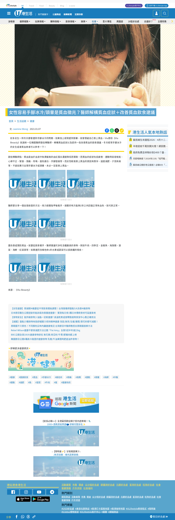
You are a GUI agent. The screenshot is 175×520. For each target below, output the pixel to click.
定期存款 (79, 14)
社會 (94, 21)
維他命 (59, 377)
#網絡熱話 (113, 511)
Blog (62, 5)
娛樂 (83, 21)
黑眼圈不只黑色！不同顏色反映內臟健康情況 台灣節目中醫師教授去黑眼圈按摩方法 (51, 325)
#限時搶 (151, 508)
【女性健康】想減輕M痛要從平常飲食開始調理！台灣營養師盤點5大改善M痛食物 (50, 308)
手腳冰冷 (47, 377)
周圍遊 (119, 21)
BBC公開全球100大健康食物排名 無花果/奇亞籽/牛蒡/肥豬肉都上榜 (44, 334)
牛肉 (48, 382)
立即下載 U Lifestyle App (158, 5)
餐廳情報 (66, 488)
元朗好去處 (122, 484)
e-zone (72, 5)
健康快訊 (66, 382)
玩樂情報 (39, 21)
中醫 (116, 377)
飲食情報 (70, 21)
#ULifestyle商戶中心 (90, 511)
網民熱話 (66, 496)
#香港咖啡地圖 (117, 508)
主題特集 (162, 21)
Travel (31, 5)
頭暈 (97, 377)
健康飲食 (24, 377)
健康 (32, 121)
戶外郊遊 (77, 488)
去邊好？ (148, 21)
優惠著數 (24, 21)
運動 (88, 377)
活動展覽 (66, 484)
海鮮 (107, 377)
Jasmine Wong (20, 129)
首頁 (11, 121)
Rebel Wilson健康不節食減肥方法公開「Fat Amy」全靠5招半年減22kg (45, 330)
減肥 (22, 382)
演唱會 (11, 21)
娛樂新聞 (68, 14)
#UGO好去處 (68, 508)
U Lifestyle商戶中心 (133, 5)
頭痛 (69, 377)
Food (41, 5)
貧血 (35, 377)
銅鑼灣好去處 (108, 484)
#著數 (104, 511)
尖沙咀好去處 (92, 484)
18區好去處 (133, 21)
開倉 (81, 484)
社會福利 (88, 488)
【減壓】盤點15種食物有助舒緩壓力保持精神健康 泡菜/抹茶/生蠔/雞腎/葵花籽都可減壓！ (54, 321)
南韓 (79, 377)
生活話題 (21, 121)
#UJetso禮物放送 (70, 511)
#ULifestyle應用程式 (136, 508)
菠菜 (39, 382)
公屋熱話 (56, 14)
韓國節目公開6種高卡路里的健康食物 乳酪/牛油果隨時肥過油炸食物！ (45, 339)
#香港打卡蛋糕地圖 (100, 508)
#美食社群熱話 (82, 508)
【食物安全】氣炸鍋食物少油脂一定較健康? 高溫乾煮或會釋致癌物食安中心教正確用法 (53, 317)
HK (22, 5)
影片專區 (107, 21)
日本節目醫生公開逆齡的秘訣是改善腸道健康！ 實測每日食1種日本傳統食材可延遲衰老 (53, 312)
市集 (74, 484)
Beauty (52, 5)
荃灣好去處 (135, 484)
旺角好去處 (148, 484)
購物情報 (54, 21)
